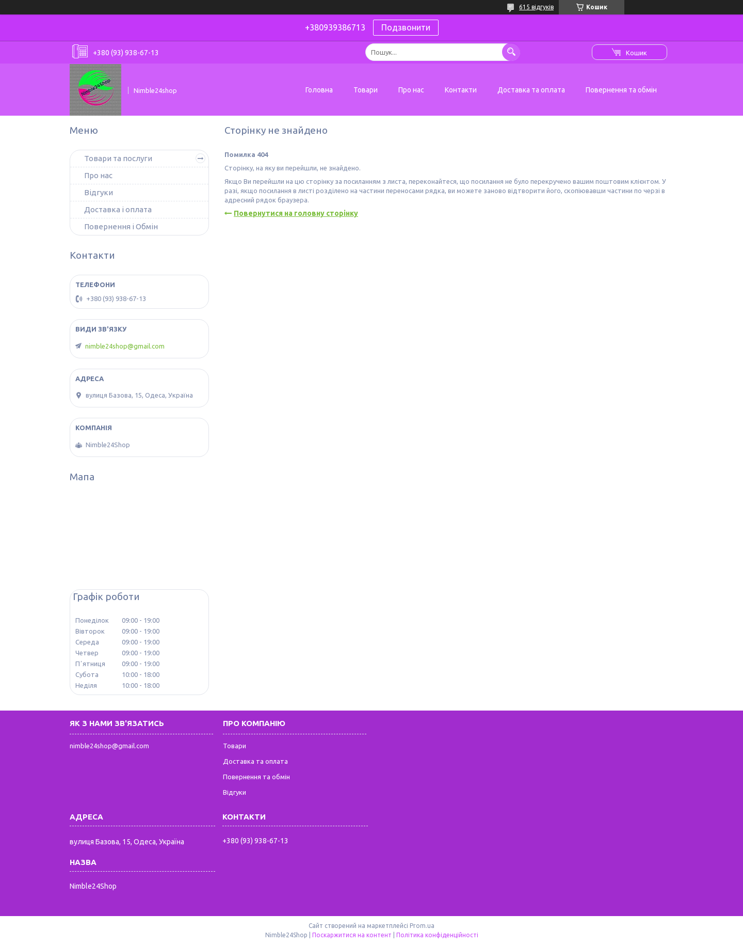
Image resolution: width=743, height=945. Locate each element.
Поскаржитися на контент (352, 935)
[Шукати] (511, 52)
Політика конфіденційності (437, 935)
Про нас (411, 90)
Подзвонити (405, 27)
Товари (365, 90)
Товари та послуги (118, 158)
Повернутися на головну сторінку (296, 213)
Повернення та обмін (621, 90)
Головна (319, 90)
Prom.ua (422, 925)
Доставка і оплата (118, 209)
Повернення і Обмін (121, 226)
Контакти (461, 90)
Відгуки (98, 192)
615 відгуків (536, 7)
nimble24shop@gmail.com (125, 346)
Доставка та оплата (531, 90)
